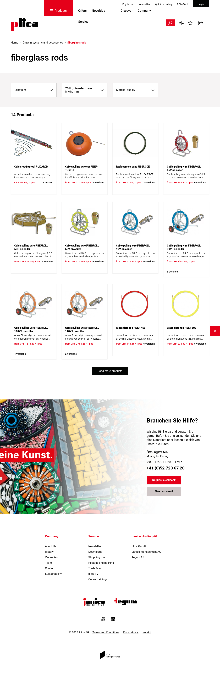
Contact (49, 568)
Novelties (98, 10)
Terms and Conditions (105, 632)
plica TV (93, 573)
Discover (126, 10)
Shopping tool (96, 557)
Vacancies (51, 557)
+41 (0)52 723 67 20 (166, 468)
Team (48, 562)
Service (83, 21)
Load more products (110, 371)
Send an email (164, 491)
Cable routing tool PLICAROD (31, 166)
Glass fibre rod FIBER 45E (130, 327)
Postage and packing (101, 562)
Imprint (147, 632)
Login (201, 4)
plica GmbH (139, 546)
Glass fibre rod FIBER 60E (181, 327)
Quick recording (163, 4)
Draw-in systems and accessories (43, 42)
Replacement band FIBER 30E (133, 166)
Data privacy (131, 632)
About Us (50, 546)
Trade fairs (94, 568)
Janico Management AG (146, 551)
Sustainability (53, 573)
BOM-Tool (182, 4)
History (49, 551)
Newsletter (144, 4)
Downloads (95, 551)
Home (14, 42)
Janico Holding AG (144, 536)
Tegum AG (138, 557)
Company (144, 10)
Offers (82, 10)
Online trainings (97, 579)
